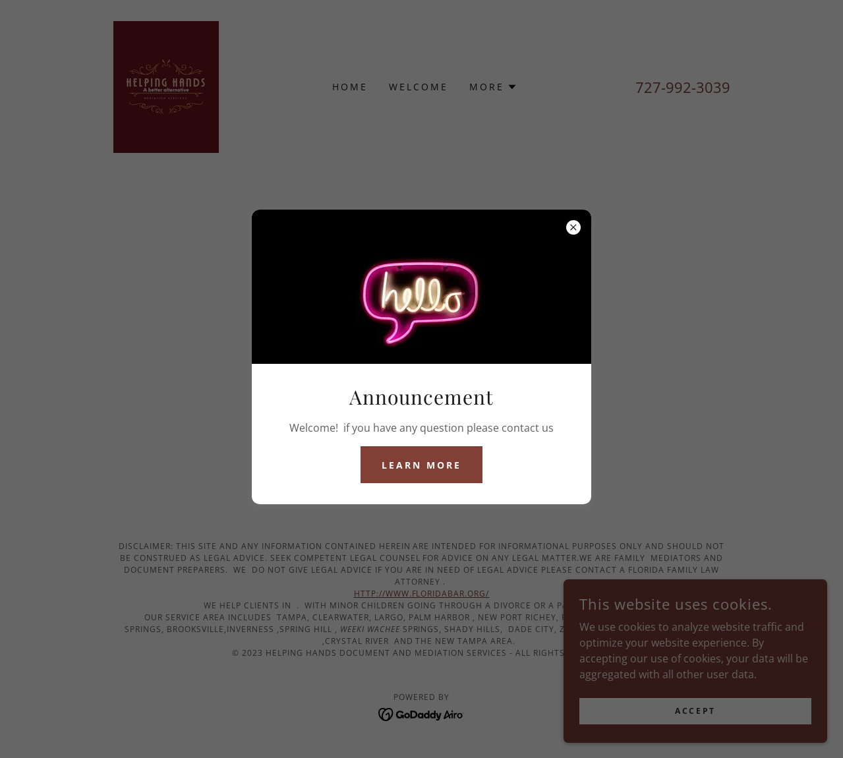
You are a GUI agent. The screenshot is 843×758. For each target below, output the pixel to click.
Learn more (421, 465)
